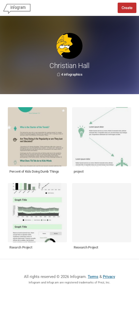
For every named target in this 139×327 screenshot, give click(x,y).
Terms (93, 276)
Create (127, 7)
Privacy (109, 276)
